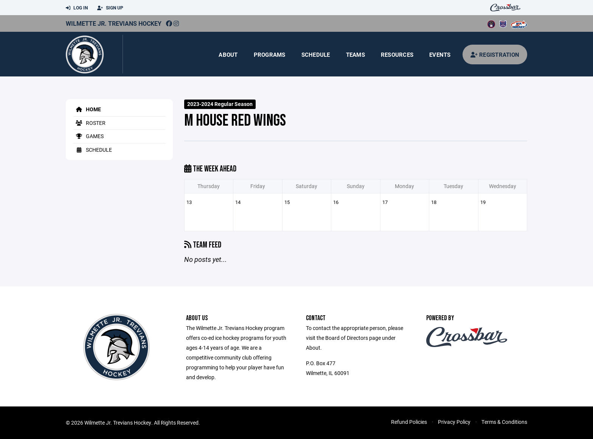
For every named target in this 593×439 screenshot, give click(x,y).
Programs (270, 54)
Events (440, 54)
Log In (77, 8)
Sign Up (110, 8)
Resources (397, 54)
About (228, 54)
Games (88, 136)
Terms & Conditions (504, 421)
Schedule (315, 54)
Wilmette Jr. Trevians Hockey (113, 23)
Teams (355, 54)
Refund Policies (409, 421)
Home (87, 109)
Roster (89, 122)
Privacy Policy (454, 421)
